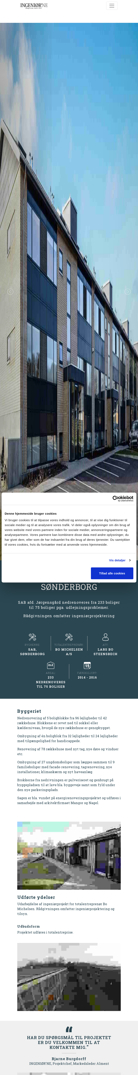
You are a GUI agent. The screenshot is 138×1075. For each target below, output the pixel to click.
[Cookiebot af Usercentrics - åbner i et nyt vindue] (115, 499)
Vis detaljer (117, 560)
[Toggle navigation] (112, 6)
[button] (10, 291)
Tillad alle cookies (112, 573)
